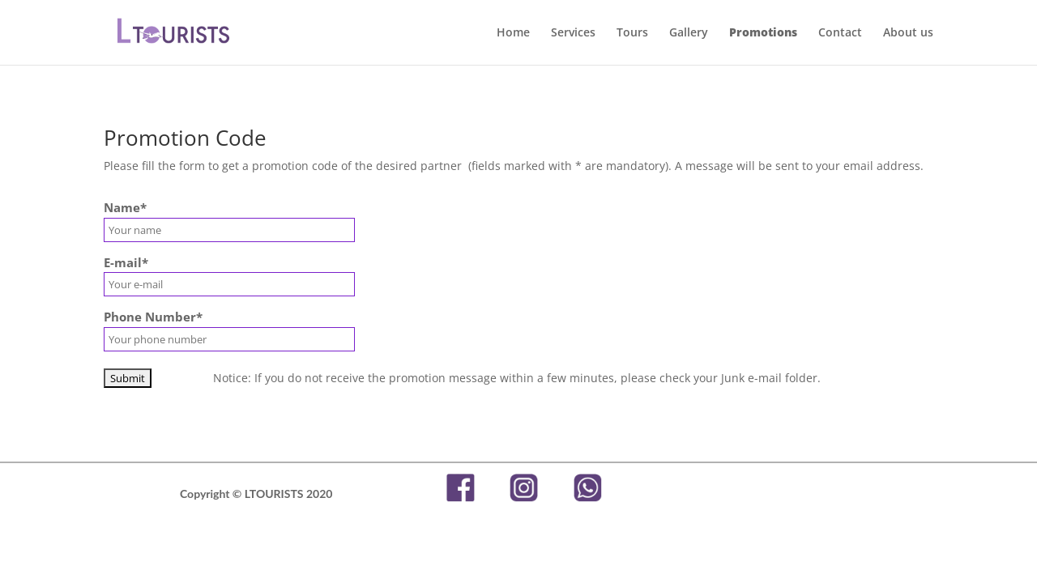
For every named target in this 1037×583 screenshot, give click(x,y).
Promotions (763, 33)
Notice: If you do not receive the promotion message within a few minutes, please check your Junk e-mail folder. (515, 377)
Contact (840, 33)
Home (513, 33)
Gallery (688, 33)
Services (573, 33)
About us (908, 33)
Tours (632, 33)
